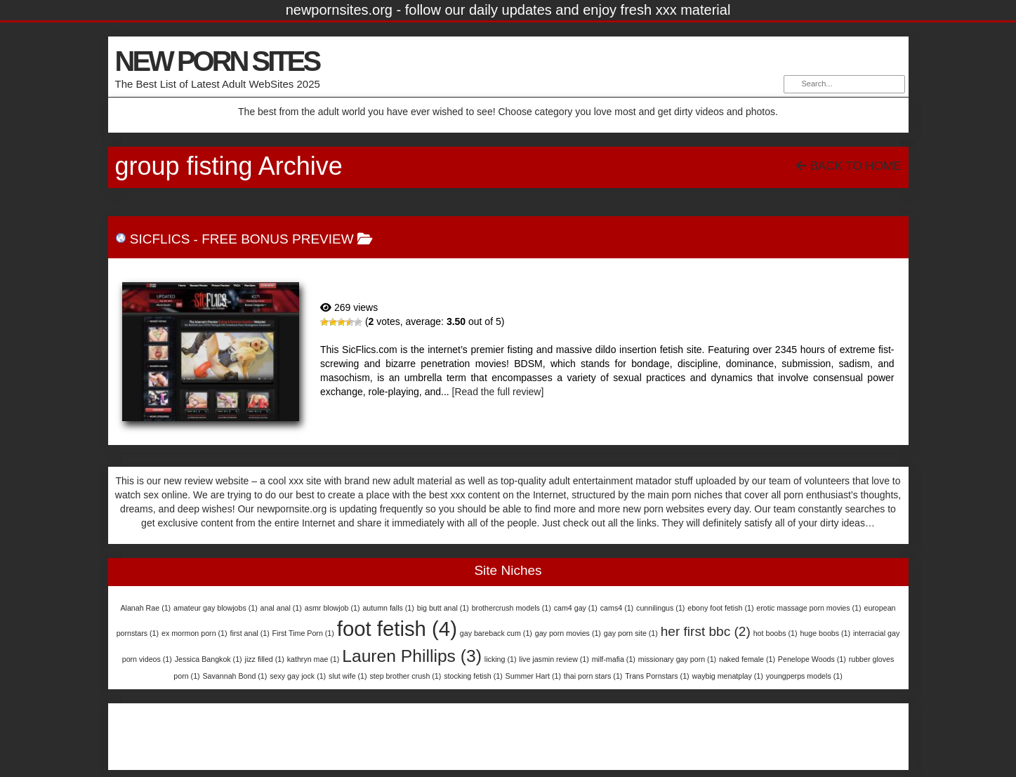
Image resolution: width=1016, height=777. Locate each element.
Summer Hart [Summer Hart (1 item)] (533, 676)
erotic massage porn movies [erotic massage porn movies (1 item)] (808, 608)
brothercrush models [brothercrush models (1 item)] (511, 608)
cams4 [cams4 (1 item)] (616, 608)
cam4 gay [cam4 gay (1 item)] (576, 608)
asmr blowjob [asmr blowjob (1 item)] (332, 608)
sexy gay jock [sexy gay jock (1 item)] (298, 676)
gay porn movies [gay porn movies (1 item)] (568, 633)
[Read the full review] (498, 391)
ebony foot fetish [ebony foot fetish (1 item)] (720, 608)
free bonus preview (277, 239)
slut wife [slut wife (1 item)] (348, 676)
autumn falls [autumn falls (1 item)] (388, 608)
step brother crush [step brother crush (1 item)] (405, 676)
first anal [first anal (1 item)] (249, 633)
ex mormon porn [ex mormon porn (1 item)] (194, 633)
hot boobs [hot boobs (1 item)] (775, 633)
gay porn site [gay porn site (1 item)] (631, 633)
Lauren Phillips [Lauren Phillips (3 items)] (412, 655)
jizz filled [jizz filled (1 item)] (264, 659)
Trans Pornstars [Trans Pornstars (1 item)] (657, 676)
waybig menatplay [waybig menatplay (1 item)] (727, 676)
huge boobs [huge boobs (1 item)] (825, 633)
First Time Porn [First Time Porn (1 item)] (303, 633)
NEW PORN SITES (217, 61)
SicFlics (160, 239)
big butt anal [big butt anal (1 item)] (443, 608)
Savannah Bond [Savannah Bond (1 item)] (235, 676)
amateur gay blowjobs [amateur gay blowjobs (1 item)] (215, 608)
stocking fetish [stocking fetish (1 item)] (473, 676)
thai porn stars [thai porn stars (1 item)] (593, 676)
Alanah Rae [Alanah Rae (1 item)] (145, 608)
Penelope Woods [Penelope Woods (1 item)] (812, 659)
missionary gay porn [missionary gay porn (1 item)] (677, 659)
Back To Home (848, 166)
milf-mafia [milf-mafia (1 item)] (613, 659)
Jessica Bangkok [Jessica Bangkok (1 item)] (208, 659)
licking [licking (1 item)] (500, 659)
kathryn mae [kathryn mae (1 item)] (313, 659)
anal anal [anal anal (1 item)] (281, 608)
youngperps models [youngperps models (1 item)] (804, 676)
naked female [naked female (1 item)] (747, 659)
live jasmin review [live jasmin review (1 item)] (553, 659)
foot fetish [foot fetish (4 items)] (397, 628)
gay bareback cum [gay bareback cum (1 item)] (496, 633)
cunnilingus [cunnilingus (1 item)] (660, 608)
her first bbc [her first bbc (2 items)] (706, 631)
